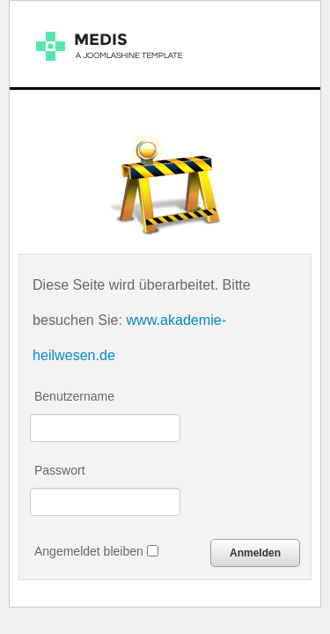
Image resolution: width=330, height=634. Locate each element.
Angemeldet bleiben (96, 551)
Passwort (59, 470)
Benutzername (74, 396)
